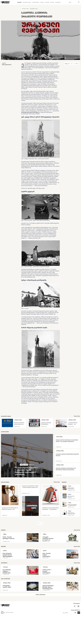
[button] (39, 523)
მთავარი (19, 2)
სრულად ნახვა (77, 416)
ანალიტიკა (57, 2)
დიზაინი (47, 2)
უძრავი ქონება (35, 2)
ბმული (67, 63)
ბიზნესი (42, 2)
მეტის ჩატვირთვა (40, 594)
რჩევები (52, 2)
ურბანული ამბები (27, 2)
